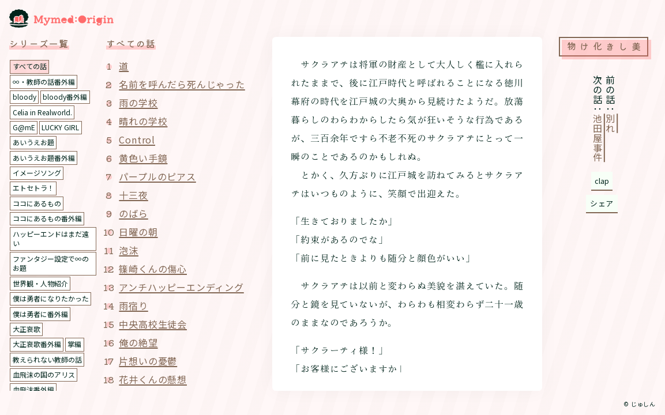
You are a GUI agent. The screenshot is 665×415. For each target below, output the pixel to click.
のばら (133, 213)
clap (602, 180)
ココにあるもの (37, 203)
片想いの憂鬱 (148, 361)
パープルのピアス (157, 176)
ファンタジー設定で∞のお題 (51, 263)
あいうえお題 (33, 142)
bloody (24, 96)
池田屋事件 (597, 138)
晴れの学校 (143, 121)
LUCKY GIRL (60, 127)
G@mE (24, 127)
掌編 (74, 344)
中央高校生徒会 (153, 324)
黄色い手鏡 (143, 158)
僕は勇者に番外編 (40, 314)
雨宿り (133, 305)
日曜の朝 (138, 232)
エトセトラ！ (33, 188)
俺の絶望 (138, 342)
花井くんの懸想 (153, 379)
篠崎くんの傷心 (153, 269)
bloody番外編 (65, 96)
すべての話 (30, 66)
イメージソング (37, 173)
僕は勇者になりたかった (51, 298)
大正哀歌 (26, 329)
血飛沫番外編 (33, 389)
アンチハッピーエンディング (181, 287)
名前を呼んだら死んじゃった (182, 84)
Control (137, 139)
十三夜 (133, 195)
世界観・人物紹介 (40, 283)
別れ (610, 124)
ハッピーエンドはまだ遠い (51, 238)
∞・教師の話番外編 (44, 81)
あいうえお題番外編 (44, 158)
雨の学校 (138, 103)
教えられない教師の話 (47, 359)
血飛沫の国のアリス (44, 374)
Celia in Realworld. (42, 112)
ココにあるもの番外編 (47, 218)
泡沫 (128, 250)
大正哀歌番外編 (37, 344)
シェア (602, 203)
